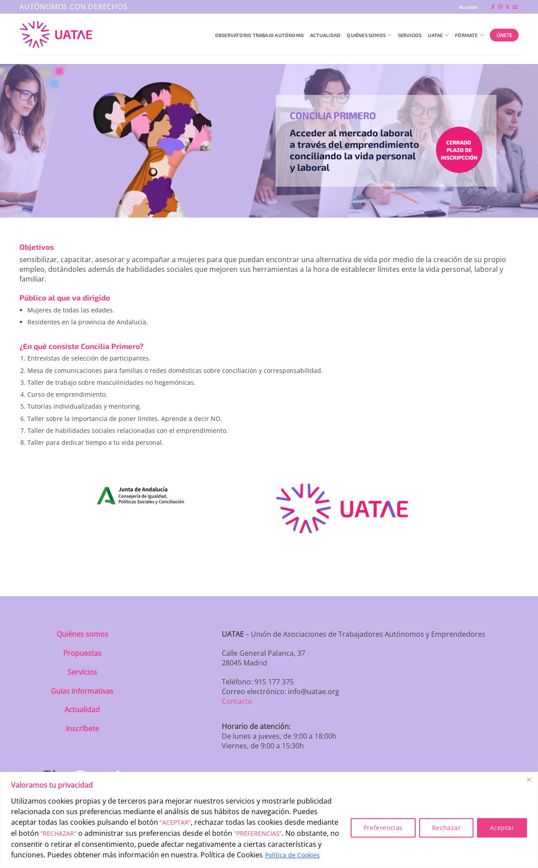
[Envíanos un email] (515, 7)
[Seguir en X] (507, 7)
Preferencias (383, 827)
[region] (269, 820)
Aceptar (502, 827)
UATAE (438, 35)
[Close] (528, 779)
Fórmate (469, 35)
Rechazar (446, 827)
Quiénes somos (82, 634)
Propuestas (82, 653)
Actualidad (325, 35)
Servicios (410, 35)
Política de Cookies (292, 855)
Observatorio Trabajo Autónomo (259, 35)
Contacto (237, 701)
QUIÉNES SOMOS (369, 35)
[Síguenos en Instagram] (500, 7)
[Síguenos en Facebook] (493, 7)
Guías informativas (82, 691)
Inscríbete (82, 728)
